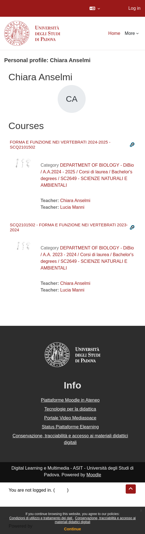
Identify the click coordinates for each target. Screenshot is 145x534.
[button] (94, 8)
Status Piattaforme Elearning (70, 426)
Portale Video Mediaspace (70, 418)
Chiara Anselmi (75, 200)
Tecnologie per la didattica (70, 409)
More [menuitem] (130, 33)
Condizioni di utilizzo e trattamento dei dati (41, 518)
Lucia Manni (72, 207)
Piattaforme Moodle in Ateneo (70, 400)
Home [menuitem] (114, 33)
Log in (134, 8)
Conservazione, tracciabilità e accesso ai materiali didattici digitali (70, 439)
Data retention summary (33, 496)
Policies (16, 503)
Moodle (93, 474)
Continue (72, 529)
